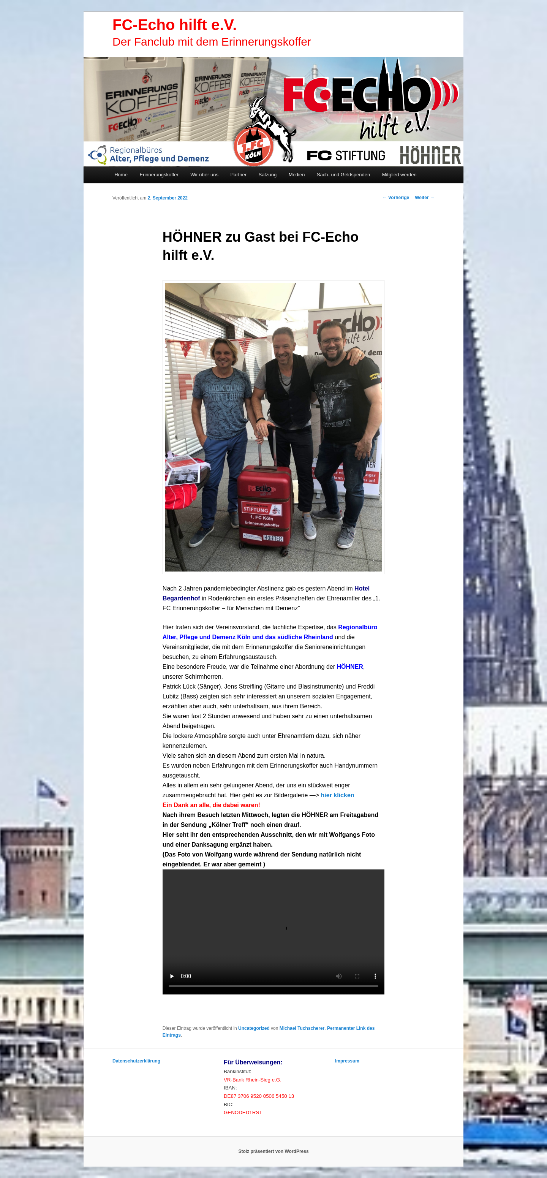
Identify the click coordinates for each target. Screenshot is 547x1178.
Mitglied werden (399, 174)
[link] (350, 666)
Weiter (425, 197)
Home (121, 174)
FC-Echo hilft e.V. (174, 24)
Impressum (347, 1061)
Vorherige (396, 197)
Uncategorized (254, 1028)
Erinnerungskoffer (158, 174)
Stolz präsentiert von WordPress (273, 1151)
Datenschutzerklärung (136, 1061)
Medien (297, 174)
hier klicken (337, 795)
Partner (238, 174)
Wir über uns (204, 174)
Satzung (268, 174)
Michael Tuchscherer (302, 1028)
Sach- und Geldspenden (343, 174)
